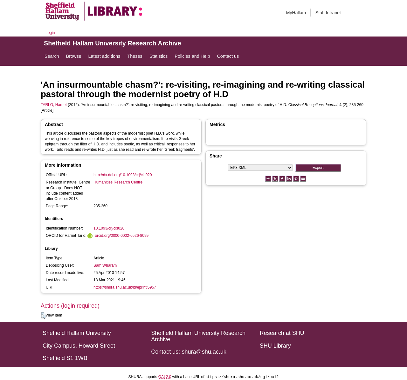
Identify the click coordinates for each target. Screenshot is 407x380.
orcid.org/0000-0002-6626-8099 (121, 235)
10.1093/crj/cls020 (108, 228)
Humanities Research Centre (117, 182)
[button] (43, 315)
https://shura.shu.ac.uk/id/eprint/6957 (124, 287)
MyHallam (296, 12)
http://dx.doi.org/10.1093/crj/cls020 (122, 175)
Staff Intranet (328, 12)
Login (50, 32)
